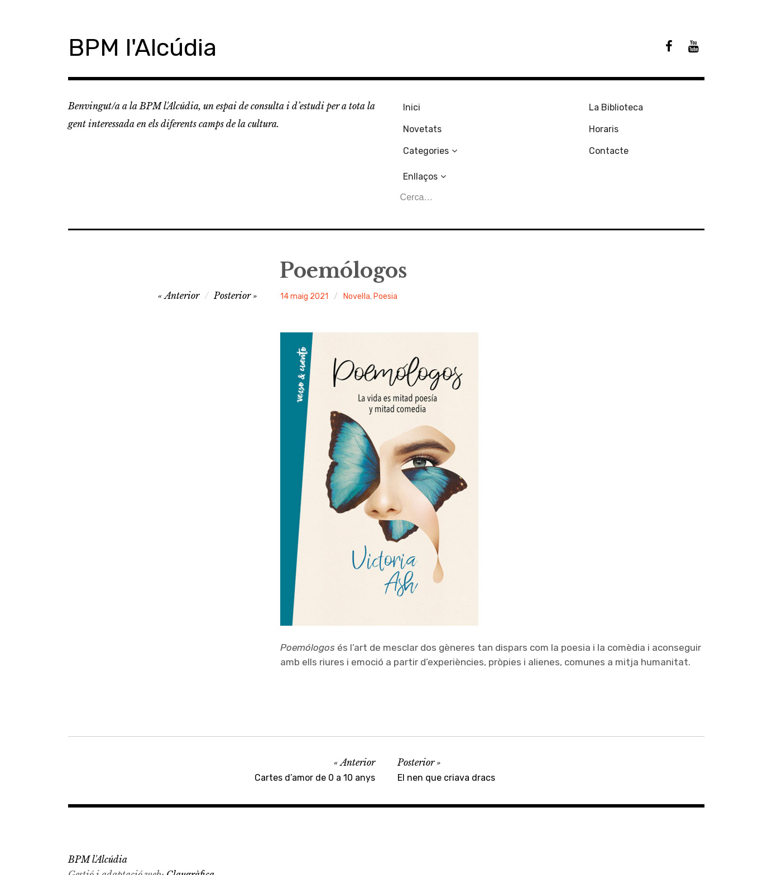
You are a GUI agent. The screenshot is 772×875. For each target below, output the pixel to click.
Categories (423, 143)
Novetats (419, 124)
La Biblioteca (529, 105)
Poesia (385, 244)
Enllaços (621, 105)
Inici (409, 105)
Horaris (516, 124)
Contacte (521, 143)
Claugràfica (190, 822)
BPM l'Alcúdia (151, 46)
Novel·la (356, 244)
